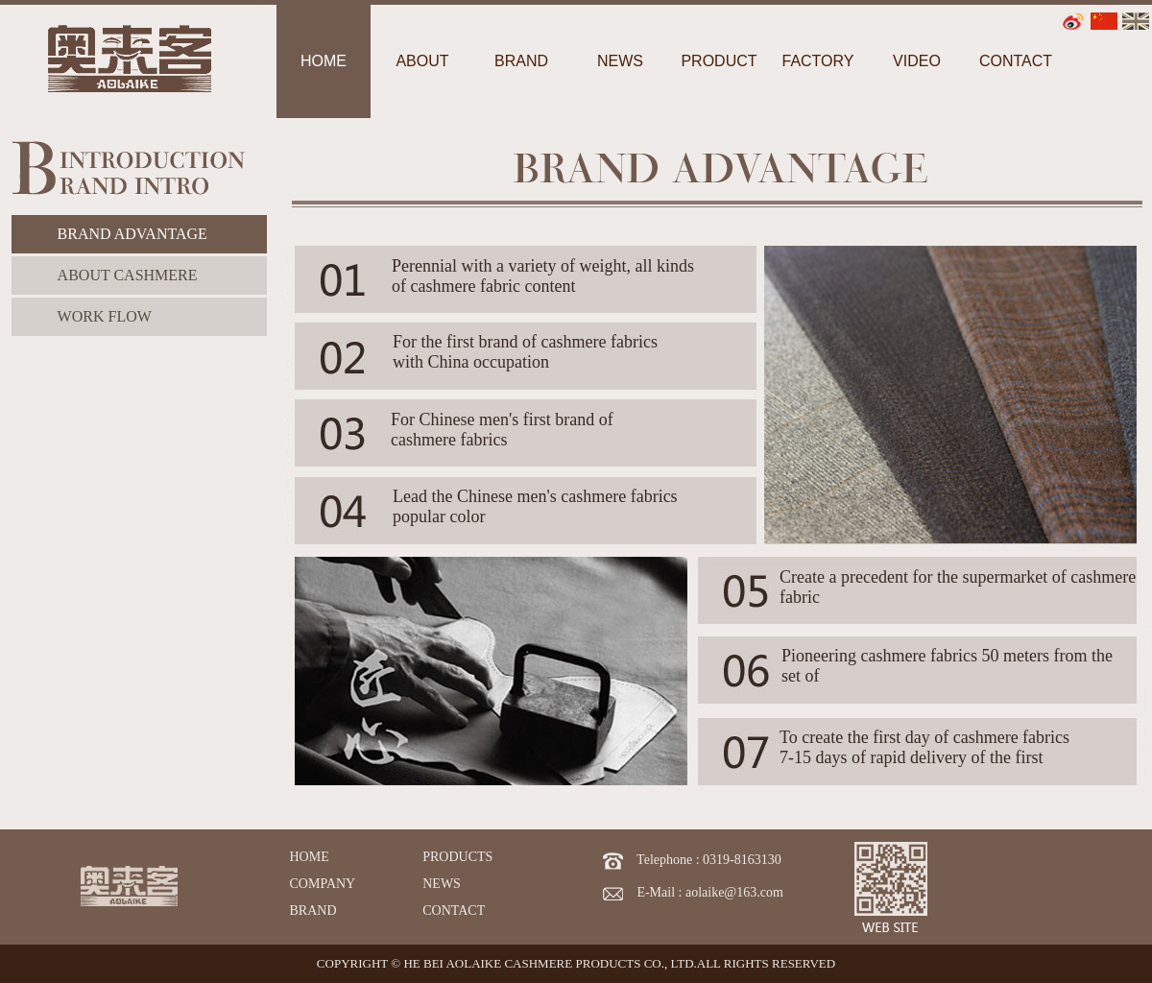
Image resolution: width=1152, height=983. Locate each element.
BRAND (313, 910)
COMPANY (323, 883)
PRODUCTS (457, 857)
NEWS (441, 883)
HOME (309, 857)
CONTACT (453, 910)
